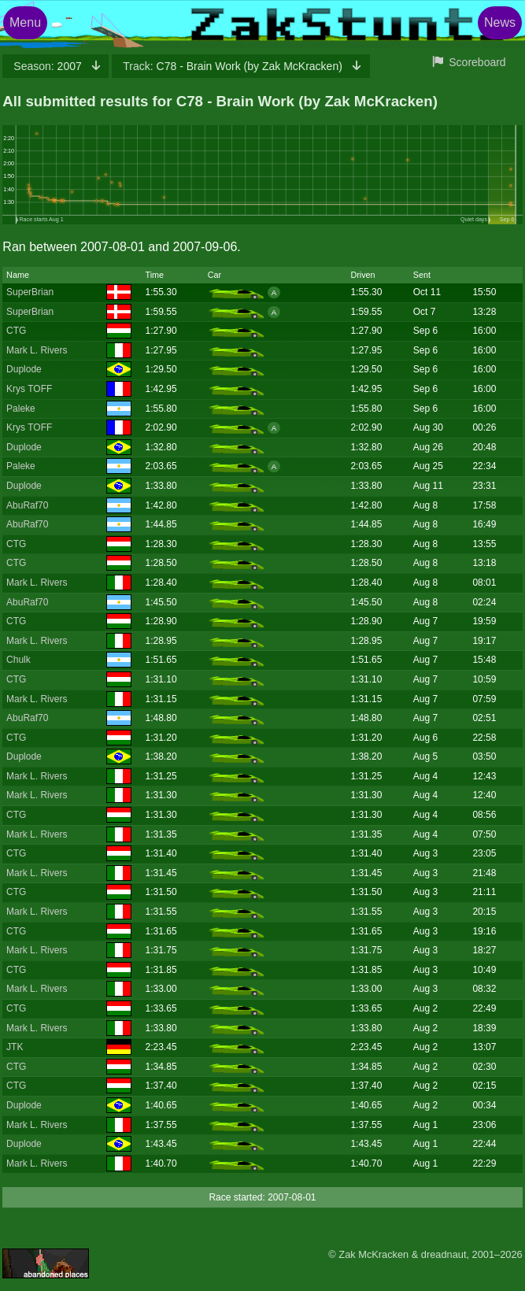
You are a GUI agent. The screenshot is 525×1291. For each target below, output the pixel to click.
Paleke (20, 408)
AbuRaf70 (27, 505)
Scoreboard (477, 62)
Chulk (18, 659)
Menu (25, 22)
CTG (16, 330)
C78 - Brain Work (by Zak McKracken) (234, 66)
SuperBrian (30, 292)
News (500, 22)
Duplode (24, 369)
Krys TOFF (29, 388)
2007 (48, 66)
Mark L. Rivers (36, 350)
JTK (14, 1046)
